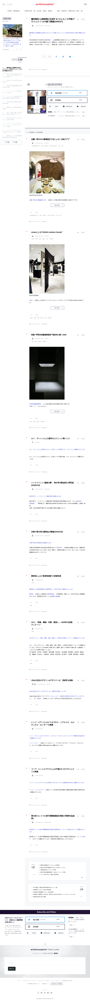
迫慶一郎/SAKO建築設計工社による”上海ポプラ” (12, 75)
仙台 (47, 238)
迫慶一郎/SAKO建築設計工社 (37, 200)
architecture (39, 25)
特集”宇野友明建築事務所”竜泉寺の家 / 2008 (48, 335)
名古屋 (39, 341)
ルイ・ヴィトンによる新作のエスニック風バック (12, 92)
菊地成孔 (32, 503)
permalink (45, 69)
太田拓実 (51, 238)
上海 (59, 145)
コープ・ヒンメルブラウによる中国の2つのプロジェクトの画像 (12, 131)
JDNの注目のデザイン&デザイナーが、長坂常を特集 (12, 119)
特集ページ (33, 406)
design (48, 684)
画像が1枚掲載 (56, 596)
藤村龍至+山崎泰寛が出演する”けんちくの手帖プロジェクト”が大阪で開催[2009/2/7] (12, 69)
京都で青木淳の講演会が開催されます (40, 542)
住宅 (33, 341)
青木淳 (79, 501)
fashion (37, 442)
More (83, 111)
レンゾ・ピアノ (33, 743)
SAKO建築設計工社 (36, 145)
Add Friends (69, 106)
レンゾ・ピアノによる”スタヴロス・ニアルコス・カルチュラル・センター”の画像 (12, 125)
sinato (33, 238)
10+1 (30, 645)
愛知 (36, 341)
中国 (62, 145)
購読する (11, 968)
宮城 (40, 238)
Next (20, 49)
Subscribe (83, 106)
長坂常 (39, 698)
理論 (33, 631)
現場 (33, 582)
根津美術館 (50, 594)
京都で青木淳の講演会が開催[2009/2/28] (47, 532)
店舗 (42, 145)
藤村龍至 (48, 40)
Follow (80, 92)
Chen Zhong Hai (53, 145)
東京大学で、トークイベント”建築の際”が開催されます (45, 496)
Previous (17, 49)
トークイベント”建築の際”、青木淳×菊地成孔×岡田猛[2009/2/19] (12, 97)
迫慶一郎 (46, 145)
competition (47, 822)
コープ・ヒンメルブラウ (36, 790)
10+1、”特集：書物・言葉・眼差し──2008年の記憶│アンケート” (12, 113)
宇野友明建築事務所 (35, 404)
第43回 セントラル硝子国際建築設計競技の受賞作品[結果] (12, 136)
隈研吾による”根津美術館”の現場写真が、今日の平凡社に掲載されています (51, 589)
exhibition (47, 25)
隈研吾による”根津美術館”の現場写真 (46, 576)
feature (46, 143)
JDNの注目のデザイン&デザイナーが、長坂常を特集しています (47, 691)
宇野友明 (44, 341)
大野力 (43, 238)
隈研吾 (31, 594)
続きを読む (57, 205)
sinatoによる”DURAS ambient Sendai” (47, 232)
